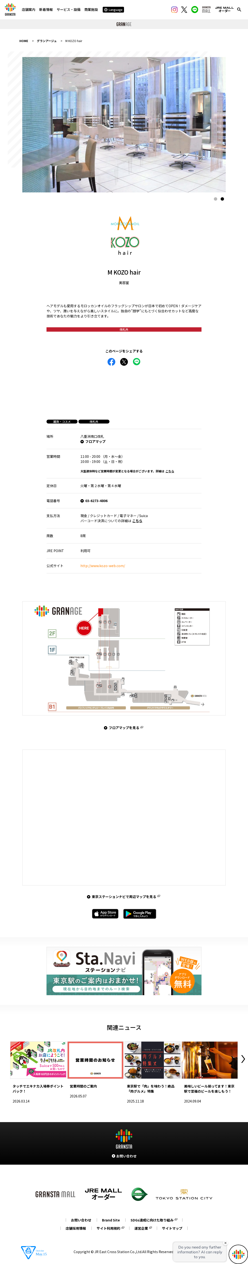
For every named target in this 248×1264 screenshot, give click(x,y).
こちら (169, 471)
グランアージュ (47, 41)
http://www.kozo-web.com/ (102, 565)
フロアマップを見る (124, 727)
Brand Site (111, 1220)
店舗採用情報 (76, 1228)
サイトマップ (172, 1228)
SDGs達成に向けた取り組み (152, 1220)
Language (113, 9)
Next (243, 1059)
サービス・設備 (68, 9)
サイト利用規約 (108, 1228)
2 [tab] (222, 199)
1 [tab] (215, 199)
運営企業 (141, 1228)
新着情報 (46, 9)
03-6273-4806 (96, 500)
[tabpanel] (124, 124)
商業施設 (91, 9)
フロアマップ (95, 441)
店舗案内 (28, 9)
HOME (23, 41)
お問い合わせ (81, 1220)
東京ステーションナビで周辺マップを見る (124, 896)
